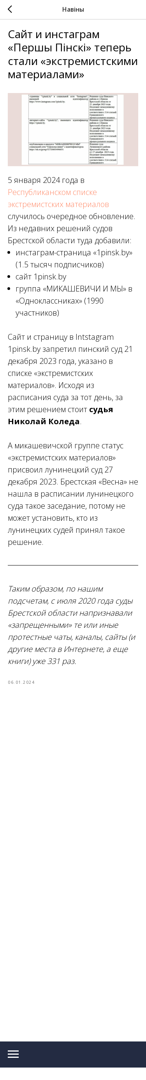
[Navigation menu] (13, 1044)
